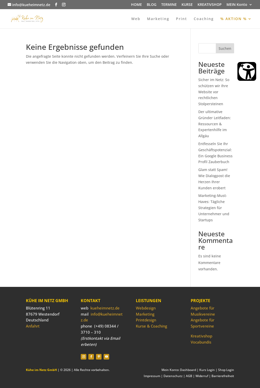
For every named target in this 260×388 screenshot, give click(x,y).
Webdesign (146, 308)
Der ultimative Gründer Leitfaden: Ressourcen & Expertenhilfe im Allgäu (214, 123)
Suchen (225, 48)
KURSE (187, 5)
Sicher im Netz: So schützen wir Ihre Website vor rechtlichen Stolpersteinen (213, 91)
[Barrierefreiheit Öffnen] (247, 71)
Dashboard (188, 370)
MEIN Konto (236, 5)
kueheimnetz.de (105, 308)
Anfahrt (33, 326)
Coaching (204, 19)
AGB (189, 376)
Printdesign (146, 319)
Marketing (158, 19)
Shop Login (226, 370)
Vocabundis (201, 342)
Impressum (152, 376)
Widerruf (202, 376)
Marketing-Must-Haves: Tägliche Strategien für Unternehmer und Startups (213, 207)
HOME (136, 5)
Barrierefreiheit (223, 376)
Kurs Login (207, 370)
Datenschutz (173, 376)
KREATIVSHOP (210, 5)
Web (135, 19)
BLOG (151, 5)
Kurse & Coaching (151, 326)
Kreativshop (201, 335)
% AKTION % (233, 19)
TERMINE (169, 5)
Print (181, 19)
